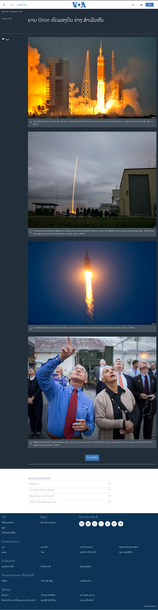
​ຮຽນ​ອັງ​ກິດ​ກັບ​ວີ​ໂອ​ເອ (48, 600)
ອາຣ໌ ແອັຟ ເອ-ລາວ (87, 595)
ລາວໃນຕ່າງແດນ (86, 547)
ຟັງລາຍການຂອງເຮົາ (48, 522)
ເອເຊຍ (4, 552)
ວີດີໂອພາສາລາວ (8, 522)
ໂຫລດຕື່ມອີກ (92, 457)
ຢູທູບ (3, 527)
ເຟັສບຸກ (4, 580)
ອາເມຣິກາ (44, 547)
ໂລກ (42, 552)
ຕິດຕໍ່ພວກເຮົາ (46, 566)
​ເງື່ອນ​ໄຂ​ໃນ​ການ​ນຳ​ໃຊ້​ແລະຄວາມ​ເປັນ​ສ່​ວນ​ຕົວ (18, 600)
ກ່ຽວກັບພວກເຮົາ (8, 566)
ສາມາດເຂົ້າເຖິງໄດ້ (87, 600)
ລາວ (3, 547)
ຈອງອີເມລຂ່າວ (85, 580)
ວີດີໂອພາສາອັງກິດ (9, 532)
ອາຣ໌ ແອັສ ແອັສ (47, 580)
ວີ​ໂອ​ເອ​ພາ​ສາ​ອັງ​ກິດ (48, 595)
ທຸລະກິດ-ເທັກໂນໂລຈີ (88, 552)
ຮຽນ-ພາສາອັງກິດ (125, 552)
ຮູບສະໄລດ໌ (22, 4)
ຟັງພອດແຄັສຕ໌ (85, 566)
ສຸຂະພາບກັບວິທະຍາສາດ (128, 547)
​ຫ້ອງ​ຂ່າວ (5, 595)
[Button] (5, 40)
